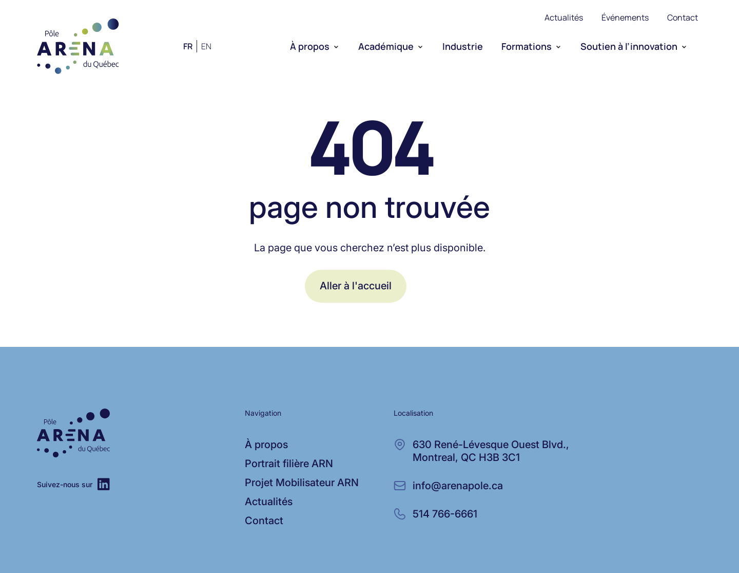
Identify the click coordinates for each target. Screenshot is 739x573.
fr (187, 46)
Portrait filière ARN (289, 463)
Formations (526, 46)
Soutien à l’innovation (628, 46)
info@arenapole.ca (458, 485)
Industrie (462, 46)
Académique (386, 46)
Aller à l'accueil (356, 286)
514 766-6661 (445, 514)
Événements (625, 17)
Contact (682, 17)
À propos (309, 46)
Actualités (563, 17)
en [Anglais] (206, 46)
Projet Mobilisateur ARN (302, 482)
